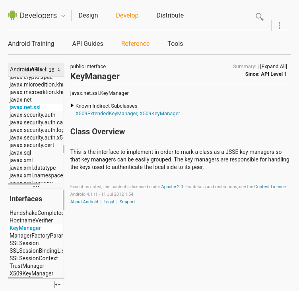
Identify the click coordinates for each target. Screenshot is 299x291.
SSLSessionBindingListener (43, 251)
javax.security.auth (32, 115)
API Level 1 (274, 74)
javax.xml (21, 160)
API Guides (87, 43)
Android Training (31, 43)
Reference (135, 43)
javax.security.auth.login (39, 130)
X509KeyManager (31, 273)
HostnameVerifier (31, 220)
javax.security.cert (32, 145)
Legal (109, 201)
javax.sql (20, 152)
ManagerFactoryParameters (44, 235)
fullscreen (57, 284)
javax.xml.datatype (33, 168)
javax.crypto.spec (31, 77)
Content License (270, 186)
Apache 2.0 (172, 186)
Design (88, 15)
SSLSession (24, 243)
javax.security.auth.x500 (39, 137)
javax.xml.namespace (36, 175)
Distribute (170, 15)
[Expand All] (273, 66)
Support (127, 201)
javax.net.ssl (25, 107)
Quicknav (63, 16)
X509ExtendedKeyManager (106, 113)
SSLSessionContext (34, 258)
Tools (175, 43)
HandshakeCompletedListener (47, 213)
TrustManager (27, 266)
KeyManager (25, 228)
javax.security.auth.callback (44, 122)
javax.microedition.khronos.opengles (55, 92)
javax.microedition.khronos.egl (47, 84)
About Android (84, 201)
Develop (127, 15)
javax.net (21, 99)
